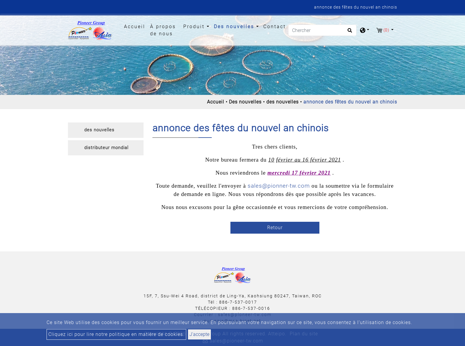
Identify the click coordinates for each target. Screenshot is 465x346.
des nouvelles (282, 102)
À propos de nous (163, 30)
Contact (274, 26)
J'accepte (199, 334)
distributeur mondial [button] (106, 147)
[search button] (349, 32)
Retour (275, 227)
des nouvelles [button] (99, 130)
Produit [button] (195, 26)
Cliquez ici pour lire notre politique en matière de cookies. (116, 334)
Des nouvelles (245, 102)
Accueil (136, 26)
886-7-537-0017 (238, 302)
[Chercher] (322, 30)
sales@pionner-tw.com (279, 186)
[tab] (106, 130)
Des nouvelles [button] (235, 26)
